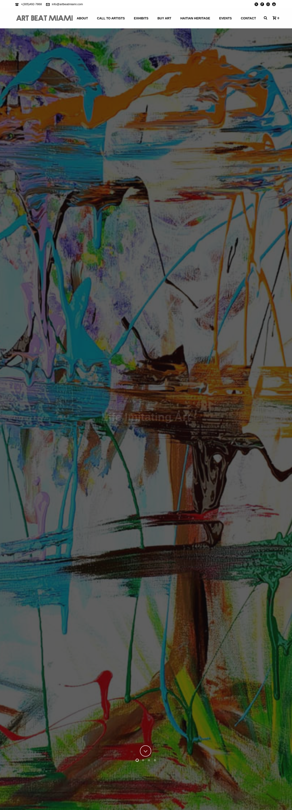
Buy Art (164, 18)
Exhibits (141, 18)
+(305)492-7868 (31, 4)
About (82, 18)
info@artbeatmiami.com (67, 4)
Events (225, 18)
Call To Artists (111, 18)
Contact (248, 18)
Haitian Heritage (195, 18)
